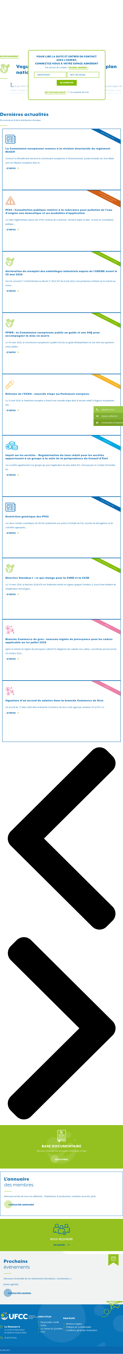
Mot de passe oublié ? (55, 92)
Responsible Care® (50, 1322)
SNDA (43, 1325)
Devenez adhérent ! (78, 68)
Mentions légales (74, 1323)
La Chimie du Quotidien (52, 1328)
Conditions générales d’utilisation (81, 1330)
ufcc (8, 1350)
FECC (43, 1331)
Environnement (9, 56)
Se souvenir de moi (78, 92)
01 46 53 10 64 (10, 1338)
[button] (108, 409)
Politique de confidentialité (78, 1327)
